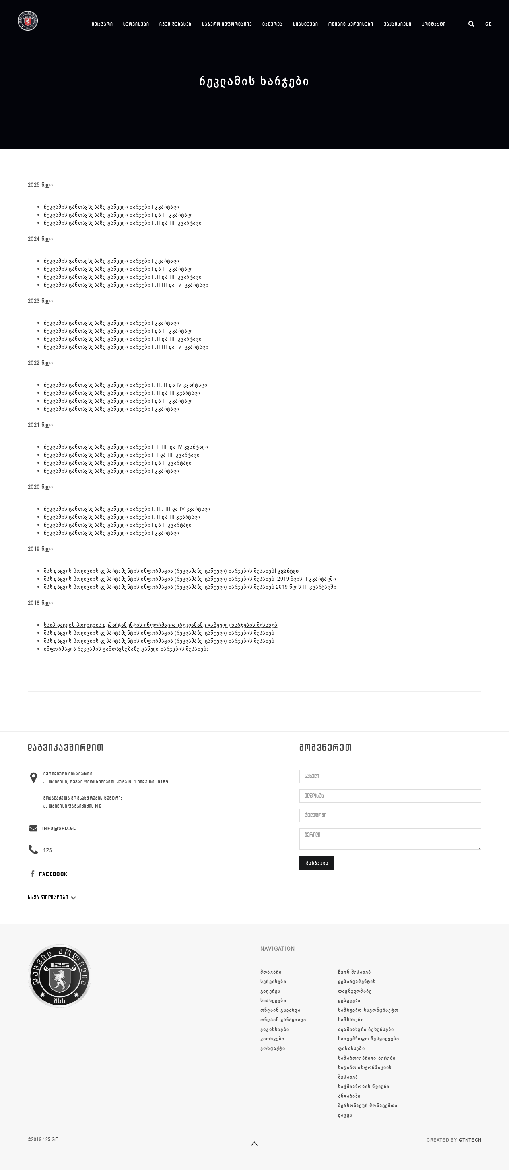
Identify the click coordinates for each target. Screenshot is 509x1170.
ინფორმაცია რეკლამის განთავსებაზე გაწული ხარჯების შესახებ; (126, 649)
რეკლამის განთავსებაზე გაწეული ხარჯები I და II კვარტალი (118, 269)
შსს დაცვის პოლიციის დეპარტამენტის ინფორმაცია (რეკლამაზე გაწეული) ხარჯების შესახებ (172, 571)
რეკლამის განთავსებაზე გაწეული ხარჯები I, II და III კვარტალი (122, 393)
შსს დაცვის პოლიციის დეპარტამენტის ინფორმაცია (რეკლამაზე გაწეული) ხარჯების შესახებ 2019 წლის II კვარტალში (190, 579)
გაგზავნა (317, 863)
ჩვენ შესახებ (175, 24)
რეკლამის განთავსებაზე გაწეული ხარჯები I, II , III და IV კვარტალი (127, 509)
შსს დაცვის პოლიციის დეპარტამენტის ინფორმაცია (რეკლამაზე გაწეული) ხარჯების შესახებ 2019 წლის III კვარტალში (190, 587)
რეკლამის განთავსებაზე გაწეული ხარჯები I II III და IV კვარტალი (126, 447)
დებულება (349, 1001)
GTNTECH (470, 1140)
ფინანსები (351, 1048)
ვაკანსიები (398, 24)
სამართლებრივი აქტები (367, 1058)
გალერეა (272, 24)
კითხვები (272, 1039)
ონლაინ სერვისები (350, 24)
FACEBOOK (48, 874)
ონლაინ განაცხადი (283, 1020)
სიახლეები (305, 24)
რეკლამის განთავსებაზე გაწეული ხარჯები (98, 215)
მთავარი (102, 24)
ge (488, 24)
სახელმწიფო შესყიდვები (368, 1039)
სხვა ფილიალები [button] (52, 897)
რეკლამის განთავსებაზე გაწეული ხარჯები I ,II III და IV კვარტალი (126, 285)
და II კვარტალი (173, 215)
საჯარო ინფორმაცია (227, 24)
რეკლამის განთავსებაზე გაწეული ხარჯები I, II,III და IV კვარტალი (125, 385)
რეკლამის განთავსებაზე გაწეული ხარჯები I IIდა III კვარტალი (122, 455)
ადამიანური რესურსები (366, 1029)
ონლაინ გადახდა (280, 1010)
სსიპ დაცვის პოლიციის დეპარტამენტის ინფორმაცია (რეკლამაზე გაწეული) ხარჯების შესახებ (160, 625)
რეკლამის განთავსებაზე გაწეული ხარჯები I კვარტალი (111, 207)
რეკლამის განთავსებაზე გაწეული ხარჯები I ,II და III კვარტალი (123, 223)
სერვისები (136, 24)
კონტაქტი (434, 24)
